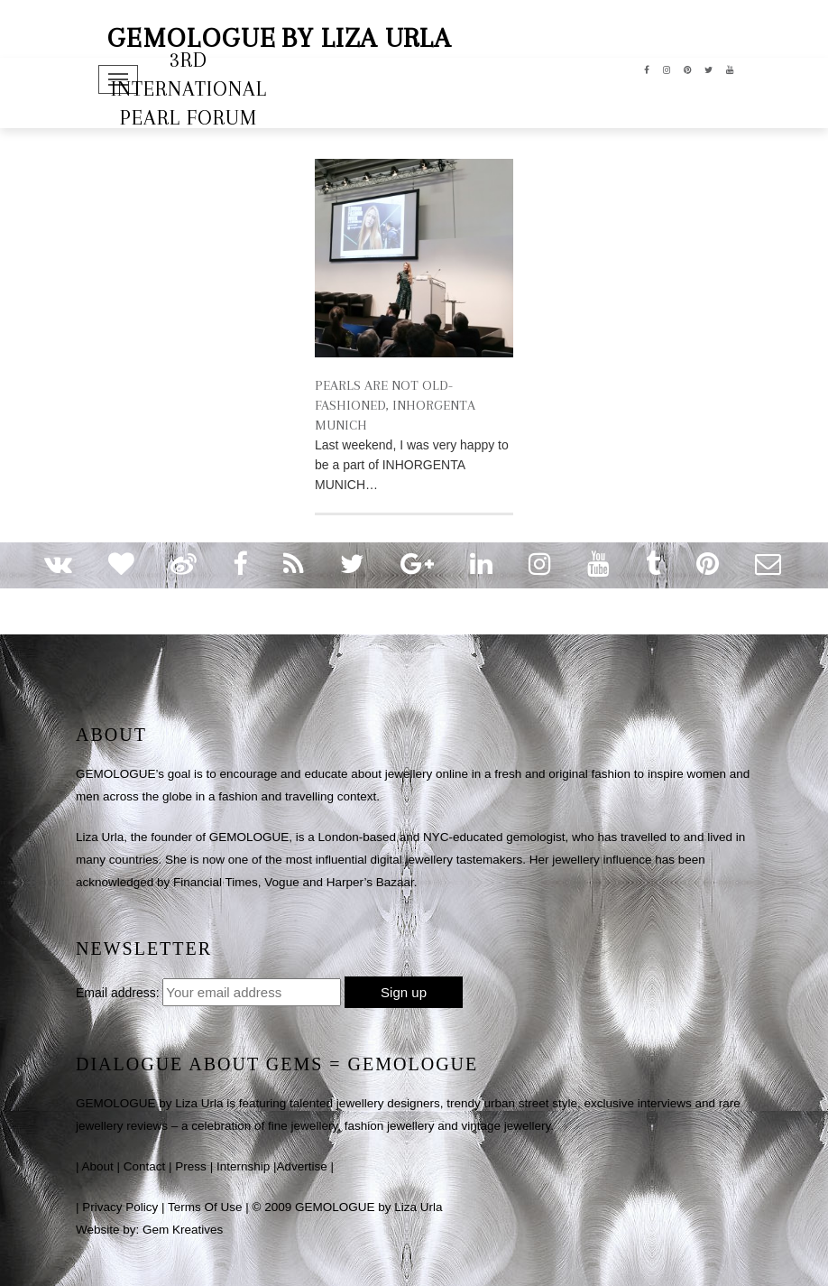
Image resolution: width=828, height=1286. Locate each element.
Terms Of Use (205, 1207)
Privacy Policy (120, 1207)
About (98, 1166)
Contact (145, 1166)
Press (191, 1166)
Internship (243, 1166)
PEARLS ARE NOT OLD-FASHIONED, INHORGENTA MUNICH (395, 405)
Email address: (118, 992)
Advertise (301, 1166)
